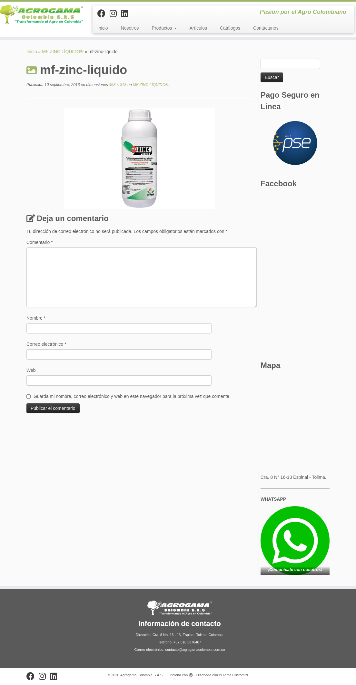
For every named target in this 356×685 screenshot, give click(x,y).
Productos (164, 28)
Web (31, 370)
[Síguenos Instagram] (115, 13)
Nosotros (130, 28)
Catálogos (230, 28)
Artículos (198, 28)
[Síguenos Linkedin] (126, 13)
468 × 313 (117, 84)
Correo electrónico (46, 344)
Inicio (102, 28)
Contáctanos (266, 28)
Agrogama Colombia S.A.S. (142, 675)
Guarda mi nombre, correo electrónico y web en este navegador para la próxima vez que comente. (132, 396)
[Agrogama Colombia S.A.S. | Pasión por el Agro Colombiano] (41, 14)
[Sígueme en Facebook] (103, 13)
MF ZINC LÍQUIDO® (63, 51)
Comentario (39, 242)
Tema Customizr (235, 675)
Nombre (35, 318)
